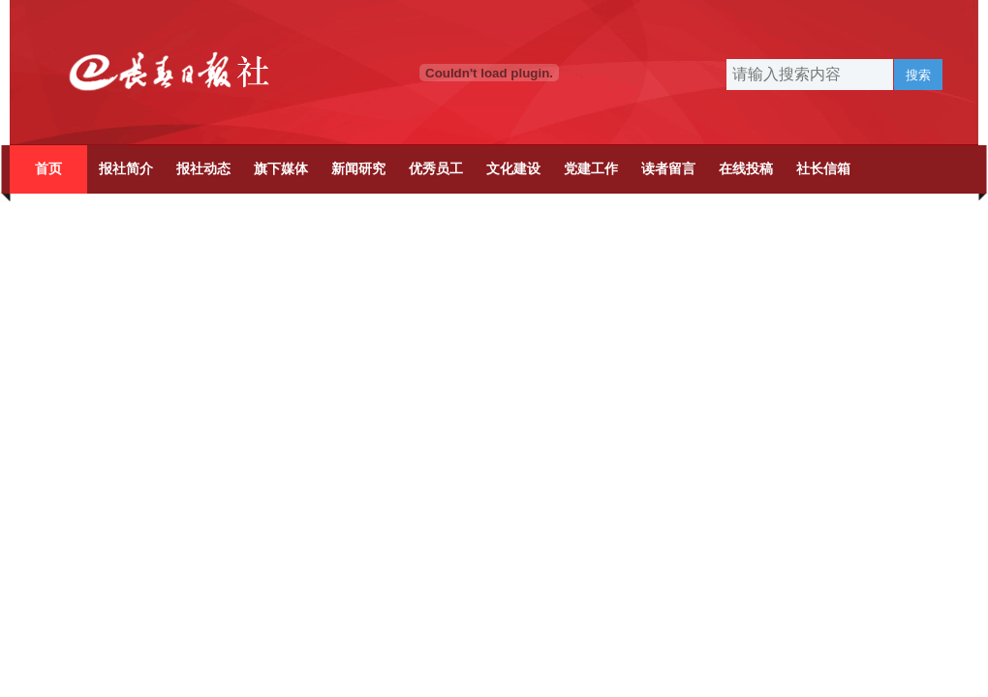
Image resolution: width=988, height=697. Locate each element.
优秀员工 (436, 169)
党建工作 (591, 169)
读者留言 (668, 169)
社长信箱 (823, 169)
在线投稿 (746, 169)
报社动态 (203, 169)
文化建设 (513, 169)
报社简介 (126, 169)
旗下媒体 (281, 169)
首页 (48, 169)
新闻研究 (358, 169)
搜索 (918, 75)
